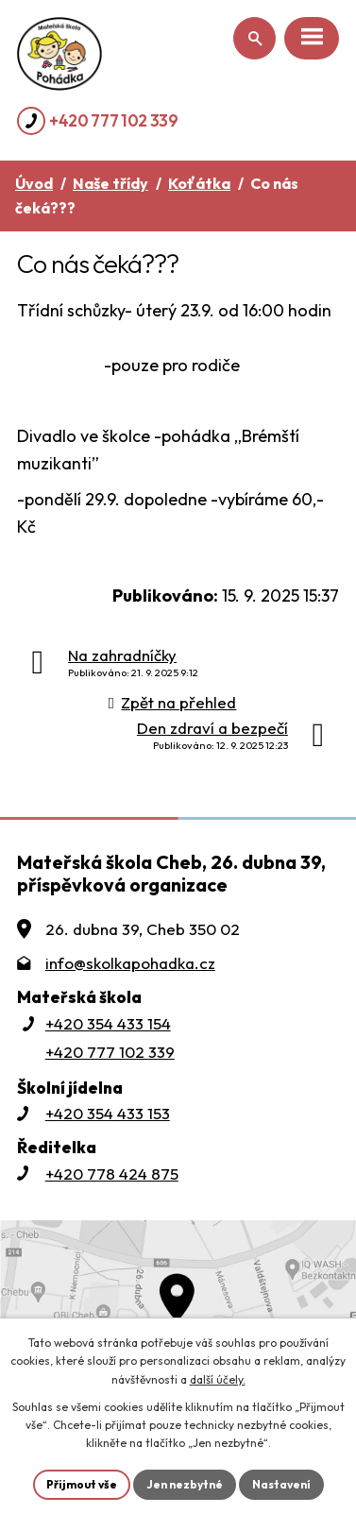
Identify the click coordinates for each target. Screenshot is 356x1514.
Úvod (34, 183)
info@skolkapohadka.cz (130, 963)
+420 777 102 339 (113, 120)
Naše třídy (110, 183)
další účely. (218, 1379)
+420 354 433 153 (107, 1113)
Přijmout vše (81, 1484)
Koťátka (199, 183)
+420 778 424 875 (111, 1173)
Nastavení (281, 1484)
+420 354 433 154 (108, 1023)
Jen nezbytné (184, 1484)
